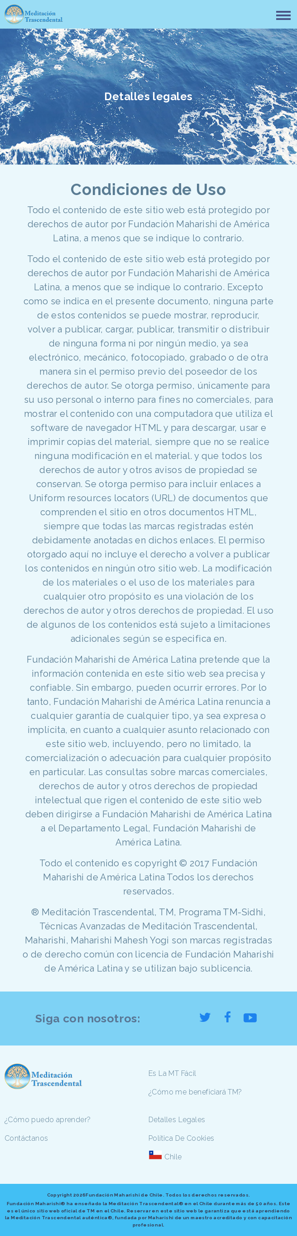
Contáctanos (26, 1138)
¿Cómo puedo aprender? (48, 1119)
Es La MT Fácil (172, 1073)
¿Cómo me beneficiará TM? (195, 1092)
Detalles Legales (176, 1119)
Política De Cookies (181, 1138)
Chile (173, 1157)
